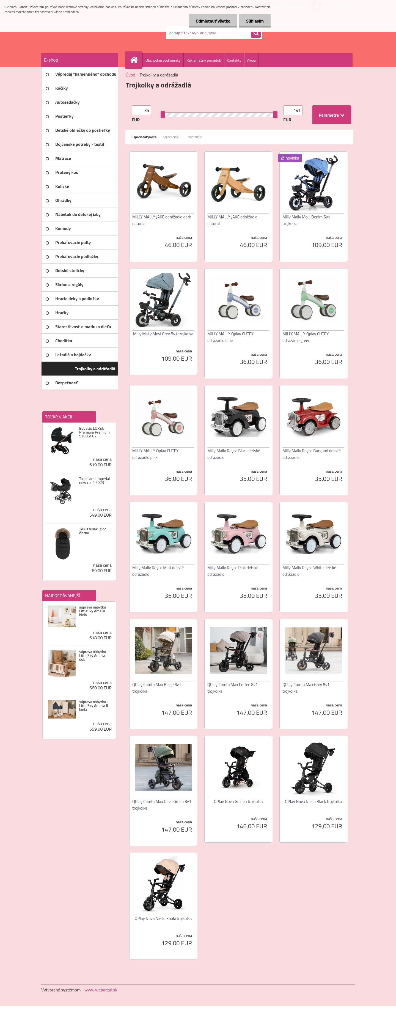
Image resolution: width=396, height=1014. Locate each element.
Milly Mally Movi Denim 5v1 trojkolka (306, 220)
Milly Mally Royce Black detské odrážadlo (233, 454)
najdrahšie (195, 136)
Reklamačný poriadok (203, 60)
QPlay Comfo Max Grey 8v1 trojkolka (305, 687)
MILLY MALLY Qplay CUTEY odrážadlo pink (155, 454)
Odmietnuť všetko (213, 21)
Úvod (130, 75)
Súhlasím (255, 21)
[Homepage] (136, 60)
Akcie (251, 60)
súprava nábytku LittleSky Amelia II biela (93, 705)
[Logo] (79, 32)
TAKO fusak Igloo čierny (92, 531)
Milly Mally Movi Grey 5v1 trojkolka (163, 334)
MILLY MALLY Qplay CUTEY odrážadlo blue (230, 337)
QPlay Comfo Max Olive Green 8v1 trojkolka (161, 804)
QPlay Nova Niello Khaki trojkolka (163, 918)
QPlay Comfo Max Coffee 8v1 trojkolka (232, 687)
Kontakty (234, 60)
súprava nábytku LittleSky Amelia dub (92, 655)
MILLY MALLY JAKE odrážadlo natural (232, 220)
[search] (256, 33)
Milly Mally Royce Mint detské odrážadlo (158, 570)
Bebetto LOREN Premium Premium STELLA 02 (94, 432)
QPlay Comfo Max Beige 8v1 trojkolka (156, 687)
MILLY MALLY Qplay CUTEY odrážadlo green (305, 337)
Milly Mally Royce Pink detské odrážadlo (232, 570)
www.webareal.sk (100, 989)
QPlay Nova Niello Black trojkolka (313, 801)
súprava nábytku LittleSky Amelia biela (92, 611)
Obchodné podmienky (163, 60)
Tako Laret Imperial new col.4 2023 (94, 480)
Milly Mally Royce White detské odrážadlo (309, 570)
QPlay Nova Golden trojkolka (238, 801)
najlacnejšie (171, 136)
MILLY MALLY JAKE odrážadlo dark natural (161, 220)
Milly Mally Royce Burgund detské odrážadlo (311, 454)
